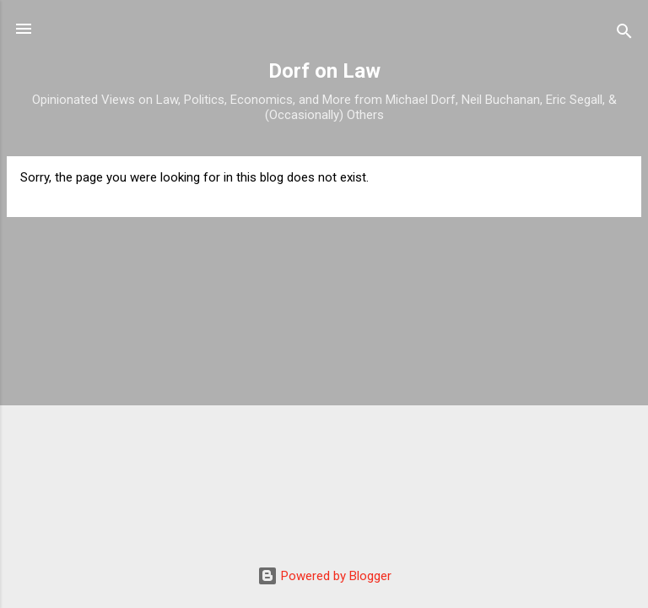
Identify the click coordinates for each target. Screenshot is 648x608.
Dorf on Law (324, 71)
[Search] (624, 34)
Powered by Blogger (324, 576)
